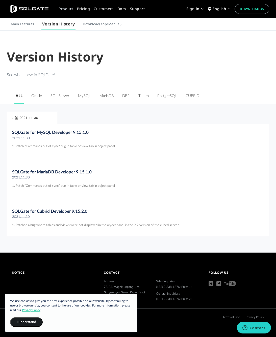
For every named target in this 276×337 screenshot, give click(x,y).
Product (66, 8)
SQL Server (60, 96)
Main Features (22, 24)
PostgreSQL (167, 96)
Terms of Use (232, 317)
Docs (121, 8)
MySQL (84, 96)
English (219, 8)
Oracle (36, 96)
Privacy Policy (255, 317)
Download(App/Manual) (102, 24)
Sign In (195, 8)
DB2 (126, 96)
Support (137, 8)
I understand (26, 322)
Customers (104, 8)
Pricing (83, 8)
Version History (58, 24)
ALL (19, 96)
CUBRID (192, 96)
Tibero (143, 96)
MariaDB (106, 96)
